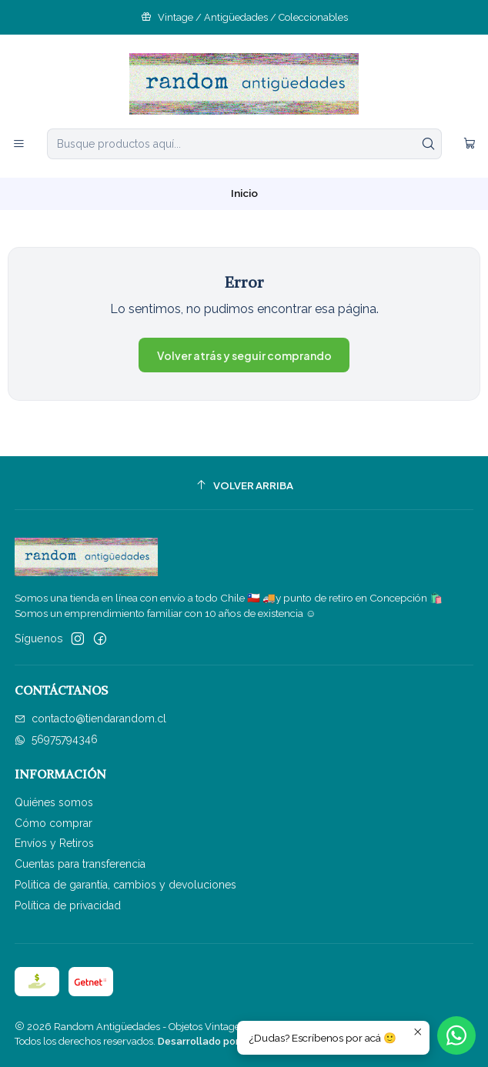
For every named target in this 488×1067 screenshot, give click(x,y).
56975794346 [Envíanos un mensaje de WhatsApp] (56, 739)
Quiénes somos (54, 802)
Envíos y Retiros (54, 843)
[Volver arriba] (244, 485)
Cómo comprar (53, 823)
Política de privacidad (68, 905)
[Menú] (18, 144)
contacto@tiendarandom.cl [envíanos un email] (90, 718)
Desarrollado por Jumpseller (226, 1041)
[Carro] (469, 144)
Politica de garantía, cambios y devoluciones (125, 885)
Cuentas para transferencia (80, 864)
